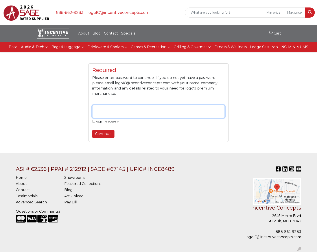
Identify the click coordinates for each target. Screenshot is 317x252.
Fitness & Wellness (230, 47)
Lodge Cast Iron (264, 47)
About (83, 33)
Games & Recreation (148, 47)
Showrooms (74, 177)
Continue (103, 134)
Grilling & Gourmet (190, 47)
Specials (128, 33)
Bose (13, 47)
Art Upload (74, 196)
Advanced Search (31, 202)
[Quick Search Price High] (295, 12)
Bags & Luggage (66, 47)
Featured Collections (82, 184)
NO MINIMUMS (294, 47)
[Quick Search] (224, 12)
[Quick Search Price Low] (274, 12)
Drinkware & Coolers (105, 47)
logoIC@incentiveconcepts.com (118, 12)
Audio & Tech (32, 47)
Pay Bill (70, 202)
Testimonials (26, 196)
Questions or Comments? (38, 211)
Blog (96, 33)
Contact (111, 33)
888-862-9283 (69, 12)
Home (21, 177)
